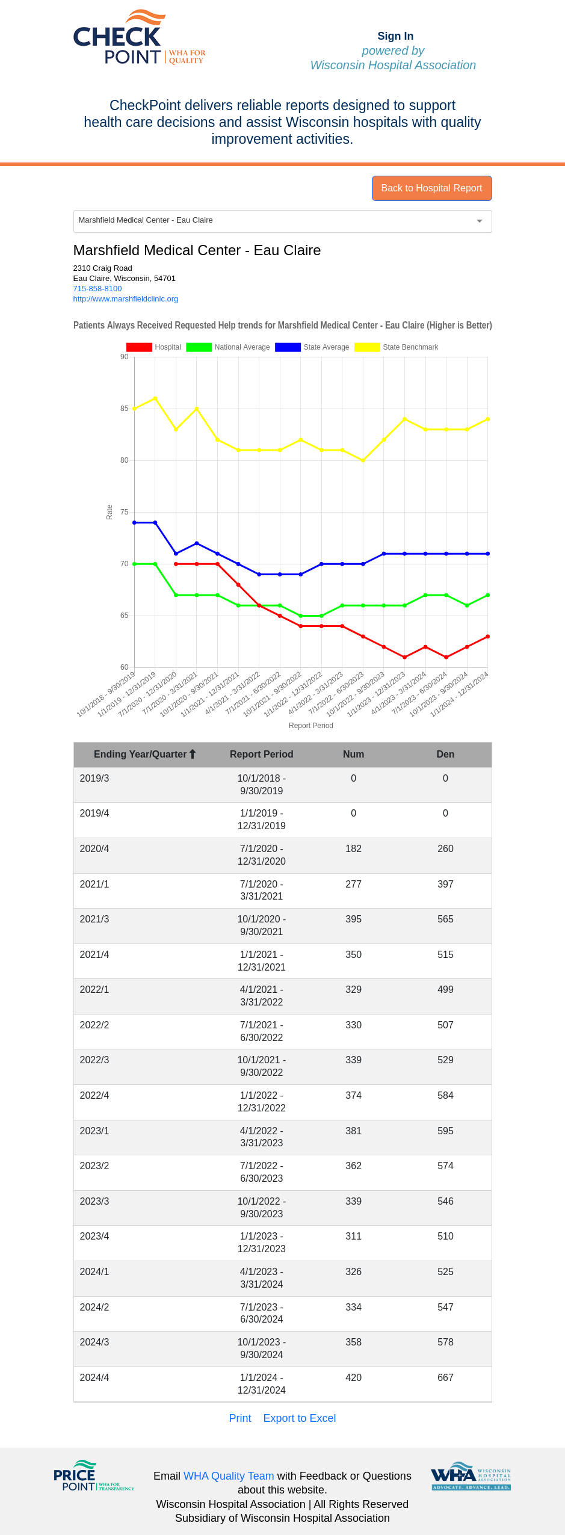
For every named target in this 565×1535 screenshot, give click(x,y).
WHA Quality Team (229, 1476)
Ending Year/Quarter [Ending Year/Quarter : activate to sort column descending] (145, 754)
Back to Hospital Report (431, 188)
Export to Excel (299, 1418)
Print (240, 1418)
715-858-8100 (97, 288)
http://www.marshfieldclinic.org (126, 298)
